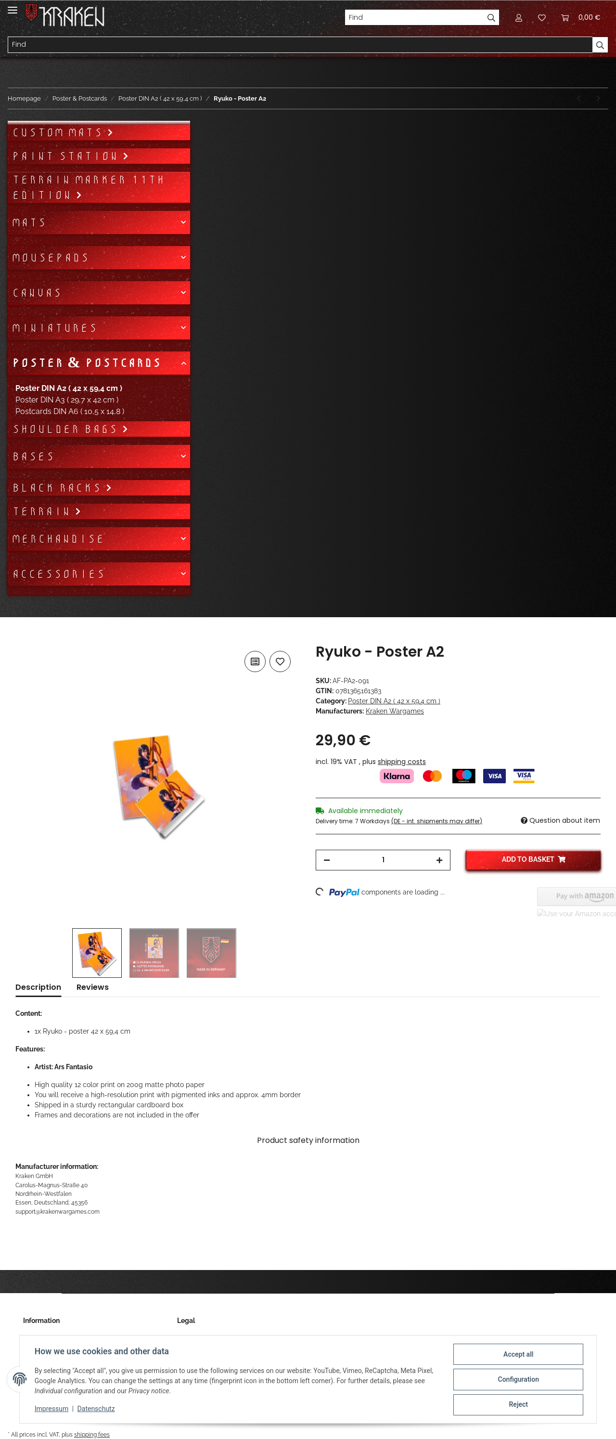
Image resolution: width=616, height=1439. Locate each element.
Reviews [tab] (93, 987)
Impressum (52, 1409)
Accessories (58, 574)
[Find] (414, 17)
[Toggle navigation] (12, 6)
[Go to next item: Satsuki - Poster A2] (598, 98)
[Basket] (580, 17)
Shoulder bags (67, 429)
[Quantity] (383, 860)
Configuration (517, 1380)
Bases (33, 456)
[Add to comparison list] (255, 661)
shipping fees (92, 1434)
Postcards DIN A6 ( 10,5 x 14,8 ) (69, 411)
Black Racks (58, 487)
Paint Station (67, 156)
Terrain (43, 511)
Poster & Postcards (86, 363)
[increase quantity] (439, 860)
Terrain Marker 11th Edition (88, 187)
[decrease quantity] (326, 860)
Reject (517, 1405)
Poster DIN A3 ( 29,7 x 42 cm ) (66, 399)
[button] (518, 17)
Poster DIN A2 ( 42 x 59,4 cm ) (394, 701)
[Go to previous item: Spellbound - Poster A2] (579, 98)
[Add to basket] (23, 638)
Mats (29, 222)
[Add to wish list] (280, 661)
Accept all (518, 1355)
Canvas (37, 292)
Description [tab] (38, 987)
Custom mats (59, 132)
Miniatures (54, 328)
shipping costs (402, 761)
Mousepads (50, 257)
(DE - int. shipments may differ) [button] (436, 821)
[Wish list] (541, 17)
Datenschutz (97, 1409)
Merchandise (58, 538)
